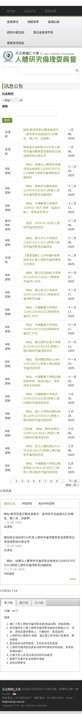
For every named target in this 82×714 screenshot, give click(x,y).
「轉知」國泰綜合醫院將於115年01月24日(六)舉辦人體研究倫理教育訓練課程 (41, 190)
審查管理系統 (15, 42)
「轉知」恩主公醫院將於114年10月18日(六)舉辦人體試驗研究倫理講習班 (41, 450)
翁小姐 (8, 602)
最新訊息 (9, 503)
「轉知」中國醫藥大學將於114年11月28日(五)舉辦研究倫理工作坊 (41, 312)
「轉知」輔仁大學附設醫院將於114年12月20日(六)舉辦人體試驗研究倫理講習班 (42, 416)
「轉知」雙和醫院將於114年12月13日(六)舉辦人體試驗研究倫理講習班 (41, 364)
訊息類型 (8, 93)
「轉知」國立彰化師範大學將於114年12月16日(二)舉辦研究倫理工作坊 (42, 277)
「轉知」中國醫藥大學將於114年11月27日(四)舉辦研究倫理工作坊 (41, 329)
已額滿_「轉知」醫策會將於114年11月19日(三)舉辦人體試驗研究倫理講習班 (41, 433)
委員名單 (50, 11)
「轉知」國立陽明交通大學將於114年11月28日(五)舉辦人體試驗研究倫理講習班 (42, 346)
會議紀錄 (53, 21)
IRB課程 (27, 503)
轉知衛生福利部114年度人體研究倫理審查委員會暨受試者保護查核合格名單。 (42, 151)
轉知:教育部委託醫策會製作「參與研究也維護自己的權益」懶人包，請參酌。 (41, 134)
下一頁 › (74, 481)
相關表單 (33, 21)
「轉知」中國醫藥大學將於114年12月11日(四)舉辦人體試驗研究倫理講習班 (41, 398)
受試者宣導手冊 (43, 32)
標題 (5, 106)
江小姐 (39, 602)
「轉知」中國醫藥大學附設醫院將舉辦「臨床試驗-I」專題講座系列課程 (42, 381)
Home (11, 11)
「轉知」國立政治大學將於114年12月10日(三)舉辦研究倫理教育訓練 (41, 294)
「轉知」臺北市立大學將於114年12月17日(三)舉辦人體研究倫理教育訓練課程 (41, 242)
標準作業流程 (15, 32)
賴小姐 (23, 602)
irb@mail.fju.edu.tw (13, 701)
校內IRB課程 (47, 503)
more (72, 579)
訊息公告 (30, 11)
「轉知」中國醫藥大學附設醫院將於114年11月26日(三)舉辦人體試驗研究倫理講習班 (42, 468)
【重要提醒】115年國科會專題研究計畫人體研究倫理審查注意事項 (42, 260)
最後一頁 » (72, 485)
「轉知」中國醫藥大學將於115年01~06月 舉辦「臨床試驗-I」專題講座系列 (41, 208)
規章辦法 (12, 21)
